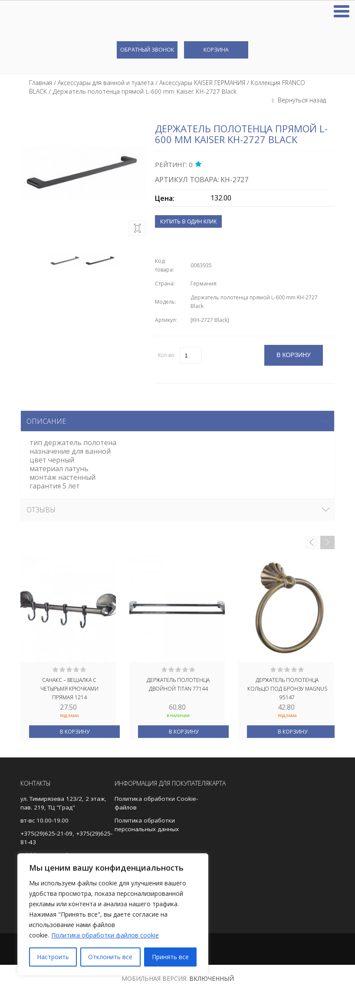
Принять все (170, 957)
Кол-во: (166, 355)
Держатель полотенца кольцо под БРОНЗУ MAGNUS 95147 (287, 688)
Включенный (211, 978)
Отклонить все (110, 957)
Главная (40, 83)
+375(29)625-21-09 (46, 833)
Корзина (216, 49)
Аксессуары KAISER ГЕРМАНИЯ (202, 83)
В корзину (74, 731)
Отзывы (41, 510)
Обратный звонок (147, 49)
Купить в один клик (188, 222)
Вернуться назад (301, 100)
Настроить (53, 957)
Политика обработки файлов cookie (105, 935)
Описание (46, 421)
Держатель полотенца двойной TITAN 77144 (178, 684)
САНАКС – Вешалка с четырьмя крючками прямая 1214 (69, 688)
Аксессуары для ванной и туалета (106, 83)
